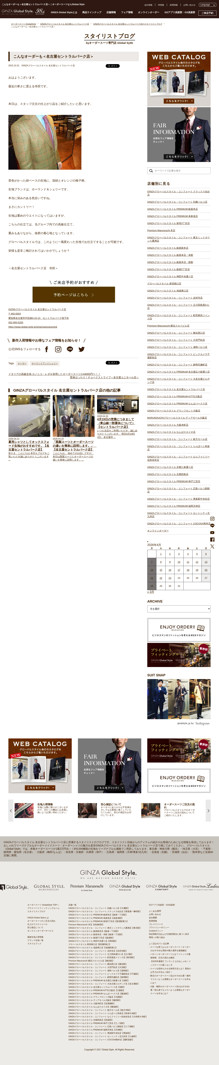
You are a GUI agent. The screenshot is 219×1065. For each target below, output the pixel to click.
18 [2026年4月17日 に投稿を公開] (188, 570)
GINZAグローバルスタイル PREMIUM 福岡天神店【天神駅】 (95, 1030)
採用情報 (174, 5)
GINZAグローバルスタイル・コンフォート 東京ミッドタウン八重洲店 (178, 239)
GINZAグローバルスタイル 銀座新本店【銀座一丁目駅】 (93, 931)
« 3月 (150, 591)
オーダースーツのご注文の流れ (41, 921)
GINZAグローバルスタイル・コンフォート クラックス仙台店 (178, 193)
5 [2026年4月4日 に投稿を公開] (197, 553)
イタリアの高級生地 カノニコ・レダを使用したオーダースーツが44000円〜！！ (54, 374)
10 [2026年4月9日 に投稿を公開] (179, 562)
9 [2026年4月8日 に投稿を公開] (169, 562)
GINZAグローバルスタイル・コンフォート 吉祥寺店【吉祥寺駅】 (97, 951)
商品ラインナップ (91, 12)
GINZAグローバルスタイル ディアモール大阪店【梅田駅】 (94, 1000)
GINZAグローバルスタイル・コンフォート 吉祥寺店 (175, 297)
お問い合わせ (189, 5)
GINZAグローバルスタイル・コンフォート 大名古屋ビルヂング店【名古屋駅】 (103, 984)
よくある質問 (155, 911)
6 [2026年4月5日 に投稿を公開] (206, 553)
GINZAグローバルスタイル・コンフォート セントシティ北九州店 (178, 515)
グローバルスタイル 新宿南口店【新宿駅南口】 (89, 944)
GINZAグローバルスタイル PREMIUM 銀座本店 (172, 209)
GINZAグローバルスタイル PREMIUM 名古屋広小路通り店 (178, 371)
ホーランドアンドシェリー (45, 363)
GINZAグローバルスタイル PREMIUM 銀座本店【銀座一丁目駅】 (97, 915)
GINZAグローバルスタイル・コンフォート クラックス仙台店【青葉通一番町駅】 (104, 911)
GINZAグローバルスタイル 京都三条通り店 (170, 467)
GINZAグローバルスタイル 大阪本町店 (167, 425)
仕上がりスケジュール (37, 924)
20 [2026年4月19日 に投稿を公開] (206, 570)
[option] (46, 810)
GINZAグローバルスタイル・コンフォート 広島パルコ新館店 (178, 490)
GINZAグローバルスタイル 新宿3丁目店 (168, 223)
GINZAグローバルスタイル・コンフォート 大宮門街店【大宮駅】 (97, 967)
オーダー (22, 363)
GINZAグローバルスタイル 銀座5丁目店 (168, 269)
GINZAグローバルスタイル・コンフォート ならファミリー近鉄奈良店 (178, 458)
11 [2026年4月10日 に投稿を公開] (188, 562)
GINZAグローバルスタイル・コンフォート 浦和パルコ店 (177, 347)
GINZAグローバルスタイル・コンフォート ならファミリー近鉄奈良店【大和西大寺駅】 (107, 1017)
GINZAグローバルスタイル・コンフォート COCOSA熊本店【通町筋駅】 (101, 1040)
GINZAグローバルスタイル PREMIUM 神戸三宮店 (173, 481)
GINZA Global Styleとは (64, 12)
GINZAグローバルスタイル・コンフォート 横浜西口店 (176, 332)
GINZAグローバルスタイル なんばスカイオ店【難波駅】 (93, 1007)
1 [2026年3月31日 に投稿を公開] (161, 553)
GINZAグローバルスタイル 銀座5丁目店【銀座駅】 (91, 938)
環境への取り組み (157, 937)
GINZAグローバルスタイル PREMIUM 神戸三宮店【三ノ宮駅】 (96, 1023)
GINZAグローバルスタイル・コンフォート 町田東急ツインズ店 (178, 317)
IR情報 (161, 5)
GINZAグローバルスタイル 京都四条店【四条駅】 (90, 1020)
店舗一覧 (72, 905)
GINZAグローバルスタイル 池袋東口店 (167, 290)
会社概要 (153, 918)
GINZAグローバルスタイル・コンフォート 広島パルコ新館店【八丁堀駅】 (101, 1026)
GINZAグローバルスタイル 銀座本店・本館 (170, 255)
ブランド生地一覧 (35, 940)
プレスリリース (156, 924)
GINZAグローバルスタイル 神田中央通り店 (170, 276)
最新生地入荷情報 (35, 937)
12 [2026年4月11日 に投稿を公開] (197, 562)
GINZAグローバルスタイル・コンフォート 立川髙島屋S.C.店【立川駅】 (100, 954)
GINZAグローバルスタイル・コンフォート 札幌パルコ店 (177, 202)
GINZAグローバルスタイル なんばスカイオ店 (171, 432)
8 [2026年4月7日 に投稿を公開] (161, 562)
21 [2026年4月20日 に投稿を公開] (152, 578)
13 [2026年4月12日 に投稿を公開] (206, 562)
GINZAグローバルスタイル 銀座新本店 (167, 248)
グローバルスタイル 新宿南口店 (164, 283)
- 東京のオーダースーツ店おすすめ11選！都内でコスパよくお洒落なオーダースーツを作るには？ (170, 979)
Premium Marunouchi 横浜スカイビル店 (168, 325)
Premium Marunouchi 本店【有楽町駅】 (86, 924)
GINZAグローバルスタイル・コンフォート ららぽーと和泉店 (178, 448)
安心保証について (35, 927)
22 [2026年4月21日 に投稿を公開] (161, 578)
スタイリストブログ (36, 911)
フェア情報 (127, 12)
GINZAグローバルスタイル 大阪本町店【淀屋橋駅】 (91, 1003)
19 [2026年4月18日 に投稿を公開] (197, 570)
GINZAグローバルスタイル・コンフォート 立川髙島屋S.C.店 (178, 307)
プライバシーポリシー (159, 927)
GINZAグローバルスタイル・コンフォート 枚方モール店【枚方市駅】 (99, 1010)
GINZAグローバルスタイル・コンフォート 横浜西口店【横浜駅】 (97, 964)
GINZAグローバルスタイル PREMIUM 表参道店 (172, 216)
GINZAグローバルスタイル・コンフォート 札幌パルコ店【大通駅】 (98, 908)
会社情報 (148, 5)
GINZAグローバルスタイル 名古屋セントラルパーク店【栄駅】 (96, 987)
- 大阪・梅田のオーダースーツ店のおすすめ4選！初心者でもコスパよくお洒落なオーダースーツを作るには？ (170, 989)
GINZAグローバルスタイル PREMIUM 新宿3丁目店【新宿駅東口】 (98, 921)
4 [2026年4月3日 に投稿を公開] (188, 553)
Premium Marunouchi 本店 (161, 230)
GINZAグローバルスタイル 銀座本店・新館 (170, 262)
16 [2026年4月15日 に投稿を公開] (170, 570)
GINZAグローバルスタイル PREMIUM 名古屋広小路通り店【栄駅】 (98, 980)
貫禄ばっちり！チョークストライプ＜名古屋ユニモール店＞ (104, 377)
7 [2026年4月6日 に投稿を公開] (152, 562)
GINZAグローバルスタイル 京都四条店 (167, 474)
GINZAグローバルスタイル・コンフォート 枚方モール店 (177, 439)
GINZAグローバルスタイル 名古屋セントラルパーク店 (176, 389)
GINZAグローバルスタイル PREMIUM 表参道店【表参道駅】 (95, 918)
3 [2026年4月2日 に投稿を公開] (179, 553)
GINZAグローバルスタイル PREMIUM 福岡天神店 (173, 506)
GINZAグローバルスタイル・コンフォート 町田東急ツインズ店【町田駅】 (101, 957)
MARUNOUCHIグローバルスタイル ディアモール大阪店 (177, 417)
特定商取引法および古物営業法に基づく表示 (169, 934)
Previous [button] (10, 811)
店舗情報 (111, 12)
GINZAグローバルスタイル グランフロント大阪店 (173, 410)
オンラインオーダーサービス (40, 931)
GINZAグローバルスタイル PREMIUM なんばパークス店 (177, 403)
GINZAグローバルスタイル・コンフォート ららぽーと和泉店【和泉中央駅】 (102, 1013)
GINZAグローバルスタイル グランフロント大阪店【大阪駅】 (95, 997)
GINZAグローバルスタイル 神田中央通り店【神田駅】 (92, 941)
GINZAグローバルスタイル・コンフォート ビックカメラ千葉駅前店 (178, 356)
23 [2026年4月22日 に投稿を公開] (170, 578)
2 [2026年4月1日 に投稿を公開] (169, 553)
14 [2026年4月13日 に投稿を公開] (152, 570)
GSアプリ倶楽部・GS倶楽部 (179, 12)
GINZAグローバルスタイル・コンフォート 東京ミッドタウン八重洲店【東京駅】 (104, 928)
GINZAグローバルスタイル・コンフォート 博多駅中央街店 (178, 499)
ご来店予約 (207, 13)
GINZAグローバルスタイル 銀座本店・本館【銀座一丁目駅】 (95, 934)
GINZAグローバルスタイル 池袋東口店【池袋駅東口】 (92, 947)
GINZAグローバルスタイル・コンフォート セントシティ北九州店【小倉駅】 (102, 1036)
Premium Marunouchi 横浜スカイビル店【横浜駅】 (91, 961)
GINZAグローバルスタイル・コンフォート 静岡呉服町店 (177, 364)
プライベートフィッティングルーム (43, 908)
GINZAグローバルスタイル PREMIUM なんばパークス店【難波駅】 (98, 993)
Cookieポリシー (156, 931)
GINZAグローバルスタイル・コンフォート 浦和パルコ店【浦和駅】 (98, 970)
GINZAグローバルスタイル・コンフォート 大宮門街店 (176, 340)
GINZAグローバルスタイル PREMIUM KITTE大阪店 (174, 396)
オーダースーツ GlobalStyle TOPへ (43, 905)
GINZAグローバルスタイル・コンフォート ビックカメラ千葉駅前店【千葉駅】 (103, 974)
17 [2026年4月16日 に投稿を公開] (179, 570)
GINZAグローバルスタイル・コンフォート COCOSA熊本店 (179, 523)
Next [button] (208, 811)
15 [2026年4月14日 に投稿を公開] (161, 570)
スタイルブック (34, 943)
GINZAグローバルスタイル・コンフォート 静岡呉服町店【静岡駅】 (98, 977)
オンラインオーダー (148, 12)
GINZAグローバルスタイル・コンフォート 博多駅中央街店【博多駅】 (99, 1033)
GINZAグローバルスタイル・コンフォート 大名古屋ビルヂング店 (178, 381)
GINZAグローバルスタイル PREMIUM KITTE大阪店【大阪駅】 (96, 990)
